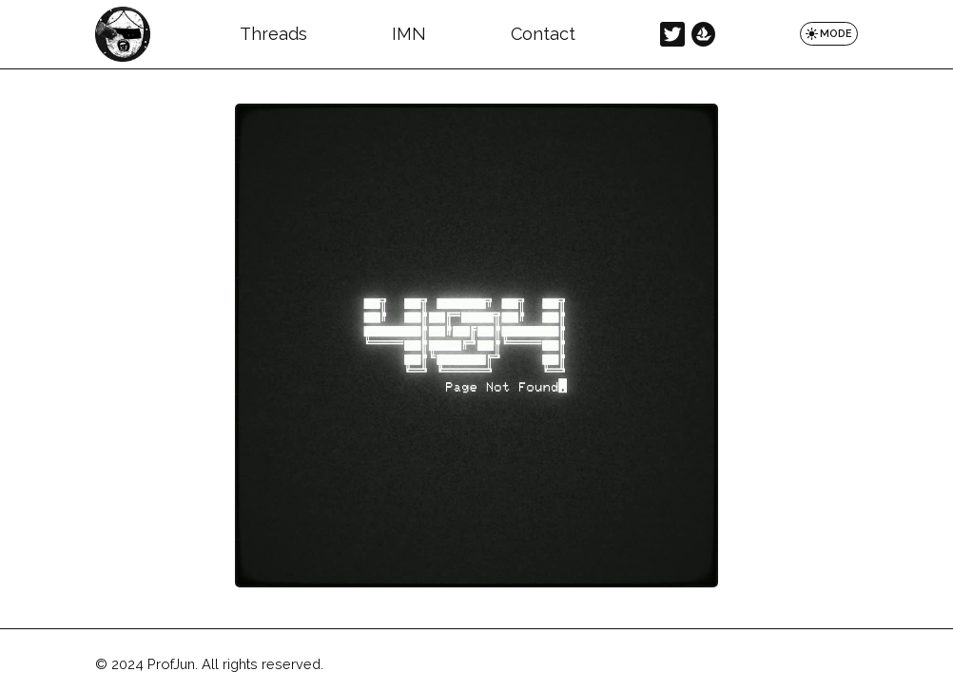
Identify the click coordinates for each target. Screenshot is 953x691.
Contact (543, 34)
